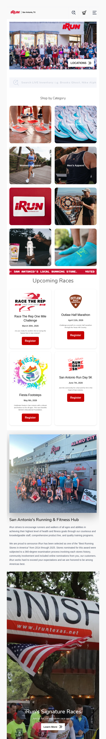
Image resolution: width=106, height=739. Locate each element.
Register (30, 340)
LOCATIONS (78, 63)
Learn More (50, 726)
